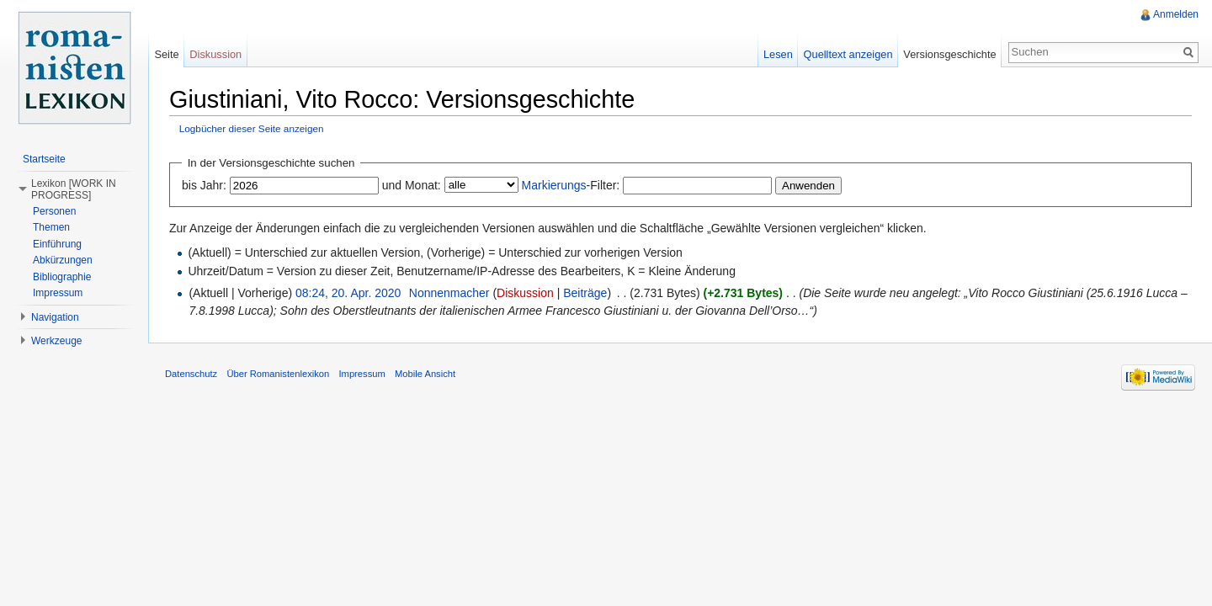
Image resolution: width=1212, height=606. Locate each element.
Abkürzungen (63, 260)
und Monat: (411, 185)
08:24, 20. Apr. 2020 (348, 293)
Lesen (778, 54)
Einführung (57, 244)
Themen (51, 227)
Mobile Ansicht (425, 374)
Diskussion (525, 293)
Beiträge (585, 293)
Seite (166, 54)
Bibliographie (62, 277)
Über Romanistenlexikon (277, 374)
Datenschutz (191, 374)
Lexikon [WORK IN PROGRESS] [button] (73, 189)
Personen (54, 211)
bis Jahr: (204, 185)
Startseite (44, 159)
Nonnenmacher (449, 293)
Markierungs (554, 185)
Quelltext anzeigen (848, 54)
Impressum (57, 293)
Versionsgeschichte (949, 54)
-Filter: (571, 185)
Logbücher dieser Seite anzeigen (251, 128)
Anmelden (1176, 14)
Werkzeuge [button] (56, 341)
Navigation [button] (55, 317)
